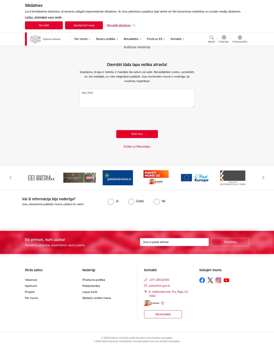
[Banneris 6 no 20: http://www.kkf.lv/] (233, 177)
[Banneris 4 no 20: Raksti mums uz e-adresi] (156, 177)
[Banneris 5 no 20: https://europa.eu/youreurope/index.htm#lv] (194, 177)
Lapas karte (89, 292)
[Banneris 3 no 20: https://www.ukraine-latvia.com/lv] (118, 177)
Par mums (31, 298)
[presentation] (108, 120)
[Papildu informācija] (162, 303)
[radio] (113, 201)
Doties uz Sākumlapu (137, 146)
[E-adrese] (151, 303)
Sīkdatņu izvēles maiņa (96, 298)
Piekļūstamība (91, 286)
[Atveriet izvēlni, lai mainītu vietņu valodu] (224, 39)
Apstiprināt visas (84, 25)
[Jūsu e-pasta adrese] (174, 242)
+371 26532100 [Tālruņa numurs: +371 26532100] (159, 280)
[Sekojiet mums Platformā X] (210, 280)
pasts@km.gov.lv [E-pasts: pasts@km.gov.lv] (159, 285)
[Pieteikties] (230, 242)
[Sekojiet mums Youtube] (226, 280)
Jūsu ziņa (87, 92)
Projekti (30, 292)
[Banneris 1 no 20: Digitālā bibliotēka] (41, 177)
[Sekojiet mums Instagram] (218, 280)
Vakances (31, 280)
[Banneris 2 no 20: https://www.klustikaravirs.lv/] (79, 177)
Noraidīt (44, 25)
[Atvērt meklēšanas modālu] (211, 39)
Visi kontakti (163, 314)
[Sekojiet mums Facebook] (202, 280)
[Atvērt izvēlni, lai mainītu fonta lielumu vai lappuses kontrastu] (240, 39)
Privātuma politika (93, 280)
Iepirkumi (31, 286)
